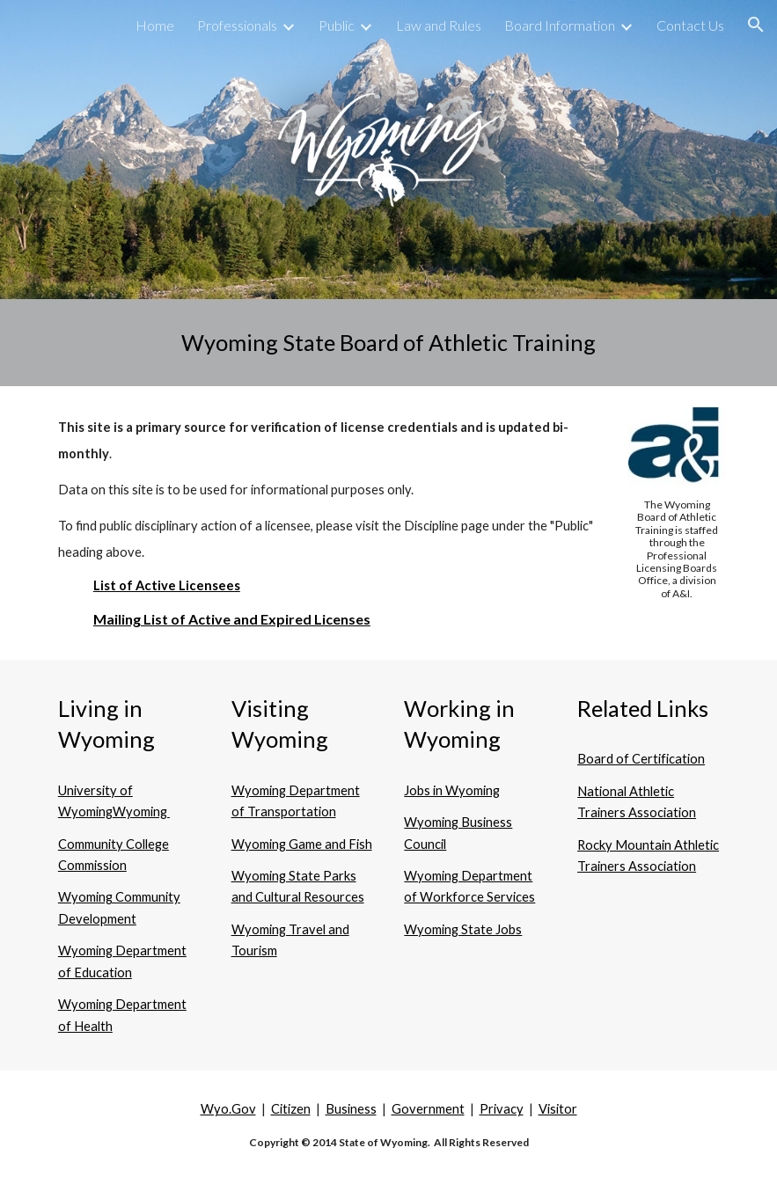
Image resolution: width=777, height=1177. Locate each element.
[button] (756, 25)
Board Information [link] (559, 25)
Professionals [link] (237, 25)
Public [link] (337, 25)
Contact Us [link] (690, 25)
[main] (388, 342)
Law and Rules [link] (438, 25)
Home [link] (155, 25)
